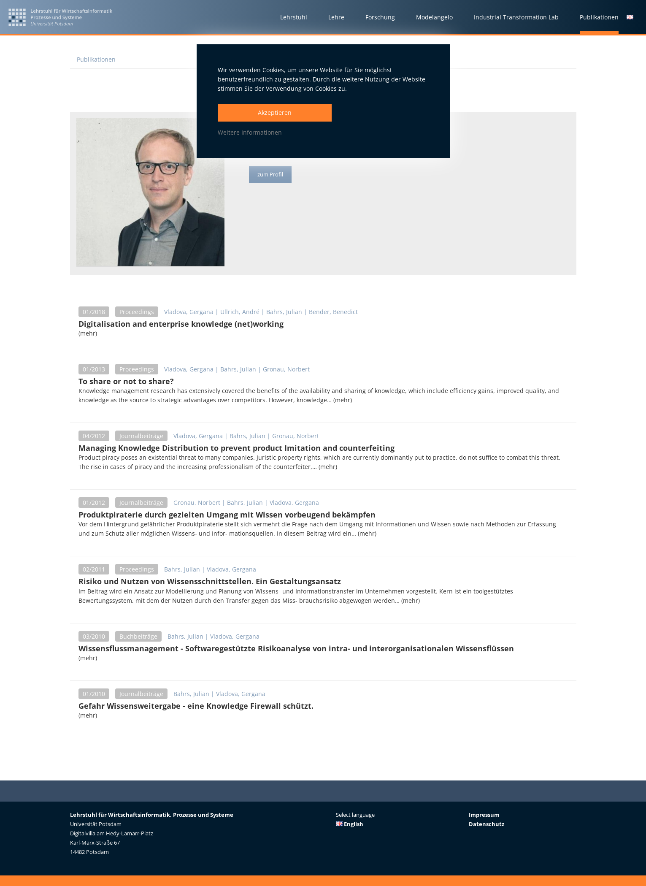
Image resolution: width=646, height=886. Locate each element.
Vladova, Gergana (189, 312)
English (349, 824)
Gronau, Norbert (286, 369)
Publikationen (96, 59)
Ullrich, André (239, 312)
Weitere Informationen (250, 132)
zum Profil (271, 175)
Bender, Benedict (333, 312)
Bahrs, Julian (284, 312)
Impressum (484, 814)
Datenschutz (486, 824)
